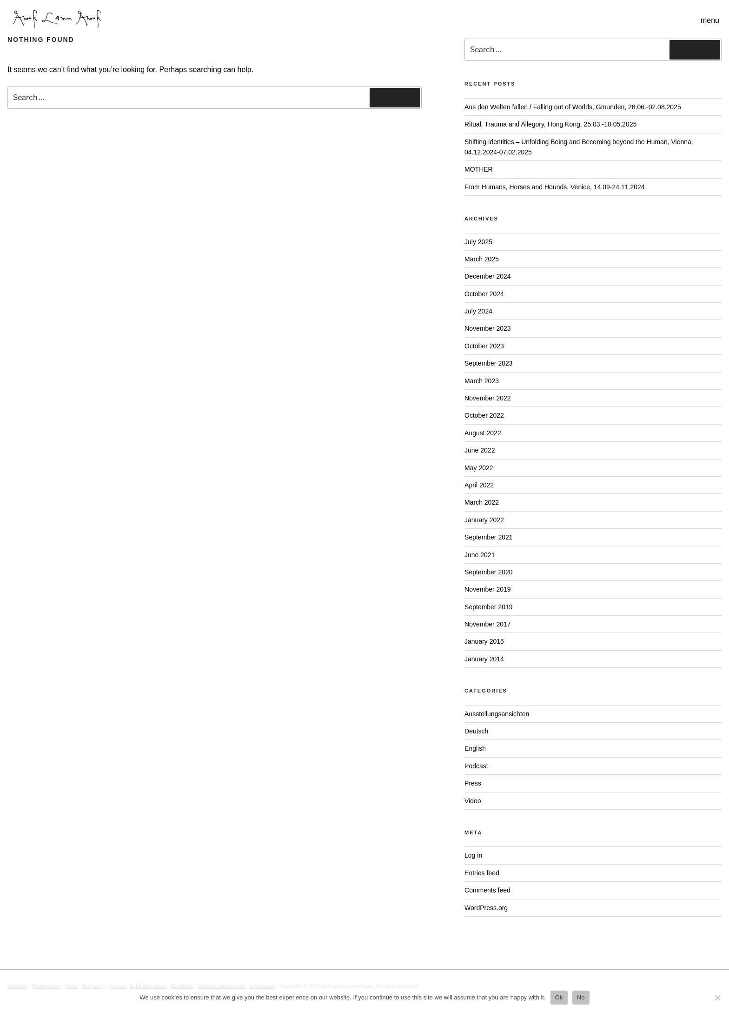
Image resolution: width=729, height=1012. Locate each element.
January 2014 (484, 659)
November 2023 (487, 328)
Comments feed (487, 890)
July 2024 (478, 311)
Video (472, 801)
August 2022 (482, 433)
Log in (473, 855)
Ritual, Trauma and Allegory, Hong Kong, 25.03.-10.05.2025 (550, 124)
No (581, 997)
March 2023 (481, 381)
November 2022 (487, 398)
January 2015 (484, 641)
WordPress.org (486, 908)
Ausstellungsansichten (496, 714)
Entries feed (481, 873)
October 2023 (484, 346)
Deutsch (476, 731)
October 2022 (484, 415)
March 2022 (481, 502)
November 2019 (487, 589)
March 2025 (481, 259)
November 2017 (487, 624)
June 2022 (479, 450)
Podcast (476, 766)
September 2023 (488, 363)
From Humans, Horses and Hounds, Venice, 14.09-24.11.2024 (554, 187)
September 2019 (488, 607)
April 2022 (479, 485)
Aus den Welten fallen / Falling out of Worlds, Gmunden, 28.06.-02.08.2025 (572, 107)
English (475, 748)
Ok (559, 997)
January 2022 (484, 520)
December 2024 (487, 276)
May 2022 (478, 468)
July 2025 (478, 242)
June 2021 (479, 555)
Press (472, 783)
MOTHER (478, 169)
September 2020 (488, 572)
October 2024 (484, 294)
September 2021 (488, 537)
